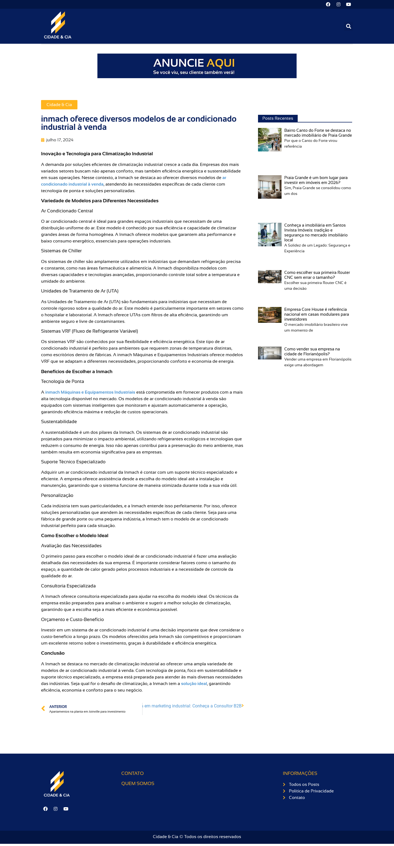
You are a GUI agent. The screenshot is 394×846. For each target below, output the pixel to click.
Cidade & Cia (59, 105)
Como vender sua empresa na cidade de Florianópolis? (312, 352)
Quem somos (137, 784)
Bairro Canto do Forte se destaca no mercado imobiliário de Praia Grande (318, 134)
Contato (132, 774)
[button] (348, 27)
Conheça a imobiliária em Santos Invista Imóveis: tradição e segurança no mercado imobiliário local (316, 233)
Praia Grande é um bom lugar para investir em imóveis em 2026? (316, 181)
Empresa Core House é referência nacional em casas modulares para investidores (316, 315)
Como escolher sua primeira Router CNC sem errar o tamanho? (317, 276)
